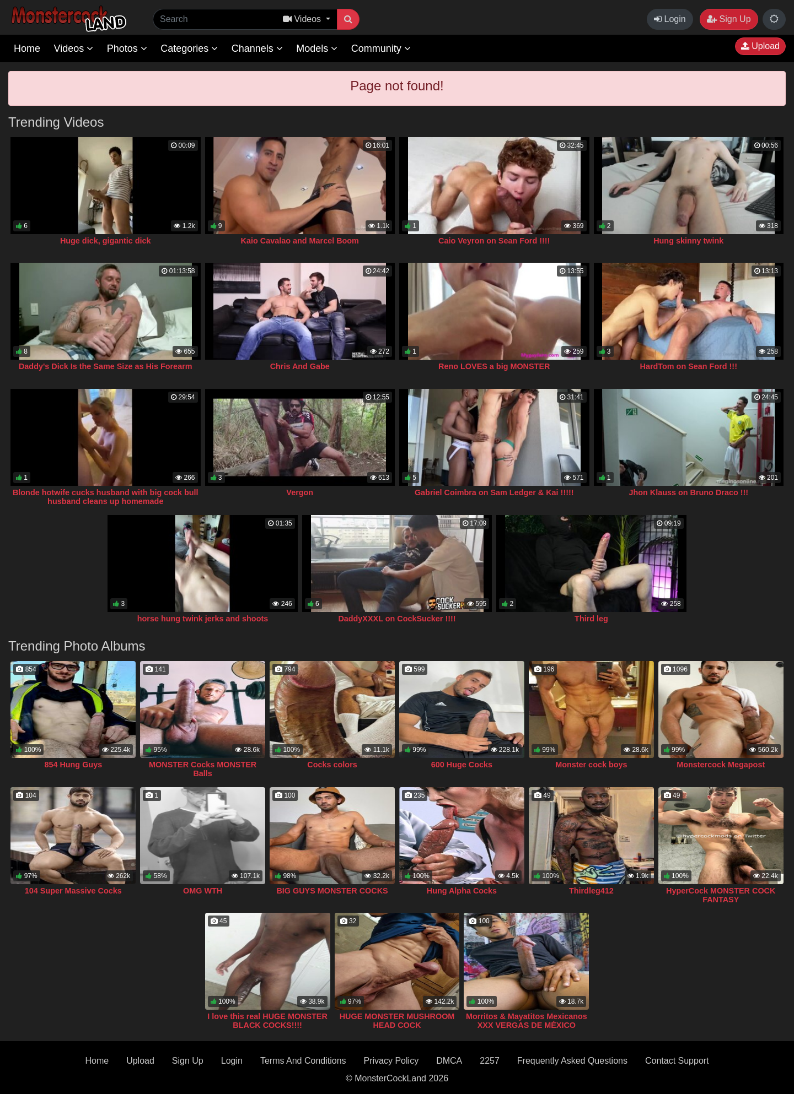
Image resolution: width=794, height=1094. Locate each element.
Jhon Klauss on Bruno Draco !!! (688, 492)
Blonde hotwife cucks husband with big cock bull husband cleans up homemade (105, 497)
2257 (490, 1060)
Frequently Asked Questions (572, 1060)
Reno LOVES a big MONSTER (494, 366)
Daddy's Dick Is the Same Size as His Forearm (105, 366)
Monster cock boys (591, 764)
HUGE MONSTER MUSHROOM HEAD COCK (397, 1021)
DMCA (449, 1060)
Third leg (591, 618)
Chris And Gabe (300, 366)
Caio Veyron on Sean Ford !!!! (494, 240)
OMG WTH (202, 890)
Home (27, 48)
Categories (189, 48)
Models (316, 48)
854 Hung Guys (73, 764)
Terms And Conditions (303, 1060)
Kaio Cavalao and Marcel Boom (300, 240)
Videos (73, 48)
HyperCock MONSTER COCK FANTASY (720, 895)
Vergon (299, 492)
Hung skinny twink (688, 240)
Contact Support (677, 1060)
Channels (257, 48)
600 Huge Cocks (461, 764)
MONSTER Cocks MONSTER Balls (202, 769)
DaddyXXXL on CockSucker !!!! (396, 618)
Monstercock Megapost (721, 764)
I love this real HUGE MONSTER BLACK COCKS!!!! (267, 1021)
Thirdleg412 (591, 890)
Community (381, 48)
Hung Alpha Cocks (462, 890)
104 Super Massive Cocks (73, 890)
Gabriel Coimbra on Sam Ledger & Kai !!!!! (494, 492)
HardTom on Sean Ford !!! (688, 366)
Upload (760, 46)
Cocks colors (332, 764)
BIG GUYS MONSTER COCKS (332, 890)
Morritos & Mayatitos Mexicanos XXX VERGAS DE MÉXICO (526, 1021)
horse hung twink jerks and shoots (202, 618)
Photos (127, 48)
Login (670, 19)
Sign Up (728, 19)
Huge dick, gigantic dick (105, 240)
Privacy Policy (391, 1060)
